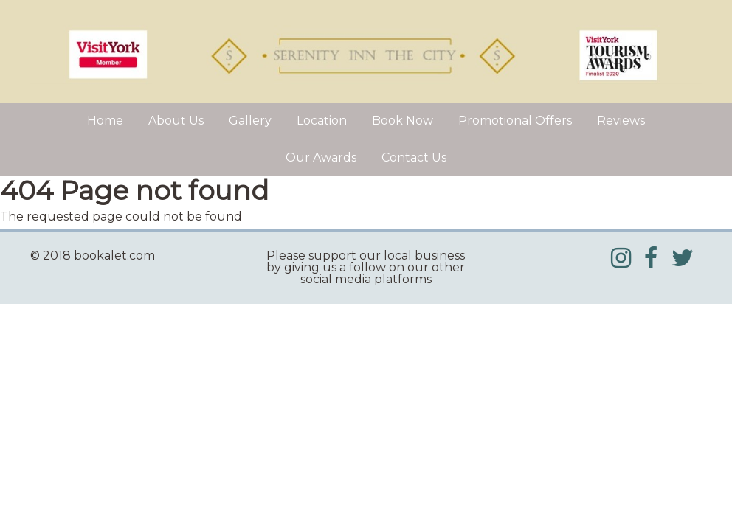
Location (322, 121)
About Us (176, 121)
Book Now (402, 121)
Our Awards (321, 157)
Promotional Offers (515, 121)
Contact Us (413, 157)
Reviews (621, 121)
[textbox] (134, 256)
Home (105, 121)
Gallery (250, 121)
